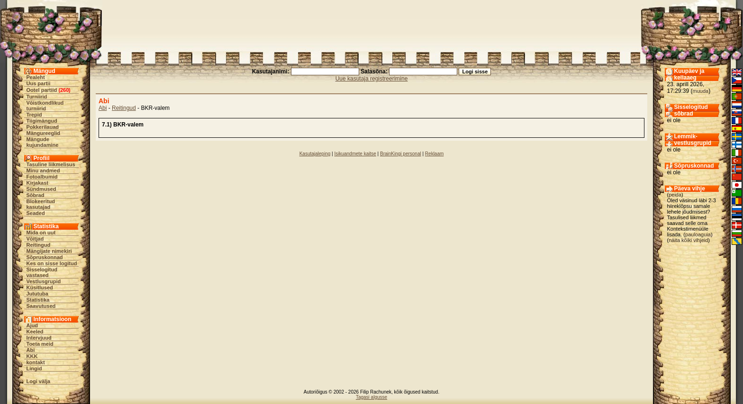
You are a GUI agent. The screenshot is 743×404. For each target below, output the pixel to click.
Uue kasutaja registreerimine (371, 78)
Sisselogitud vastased (42, 272)
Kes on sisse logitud (52, 263)
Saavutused (41, 306)
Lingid (34, 368)
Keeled (35, 331)
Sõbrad (36, 195)
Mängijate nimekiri (49, 251)
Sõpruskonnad (45, 257)
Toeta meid (40, 344)
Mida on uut (41, 232)
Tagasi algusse (371, 397)
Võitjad (35, 239)
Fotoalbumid (42, 177)
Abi (31, 350)
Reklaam (434, 153)
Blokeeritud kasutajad (41, 204)
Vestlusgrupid (44, 281)
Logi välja (39, 381)
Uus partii (39, 83)
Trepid (34, 114)
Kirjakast (37, 183)
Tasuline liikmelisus (51, 164)
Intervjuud (39, 338)
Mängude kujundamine (43, 142)
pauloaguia (698, 234)
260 (64, 90)
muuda (701, 91)
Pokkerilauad (43, 127)
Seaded (36, 213)
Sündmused (41, 189)
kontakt (36, 362)
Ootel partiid (42, 90)
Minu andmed (43, 170)
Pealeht (36, 77)
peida (675, 195)
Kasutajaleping (315, 153)
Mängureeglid (44, 133)
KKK (32, 356)
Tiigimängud (42, 121)
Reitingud (39, 245)
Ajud (32, 325)
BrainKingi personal (400, 153)
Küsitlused (40, 287)
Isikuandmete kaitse (355, 153)
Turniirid (37, 96)
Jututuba (37, 293)
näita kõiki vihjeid (688, 240)
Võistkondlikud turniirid (45, 105)
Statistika (38, 300)
